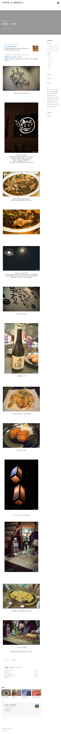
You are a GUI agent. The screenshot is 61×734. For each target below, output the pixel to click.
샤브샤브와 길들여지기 (9, 675)
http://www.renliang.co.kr (9, 44)
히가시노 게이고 (50, 91)
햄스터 (52, 101)
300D (58, 104)
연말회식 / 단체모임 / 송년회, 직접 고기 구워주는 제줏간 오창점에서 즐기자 (21, 59)
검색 (55, 3)
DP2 (53, 102)
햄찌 (48, 102)
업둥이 (54, 106)
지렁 (54, 89)
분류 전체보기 (50, 40)
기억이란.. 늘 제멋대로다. (13, 3)
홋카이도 (48, 95)
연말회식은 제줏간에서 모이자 (13, 57)
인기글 (52, 78)
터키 (53, 104)
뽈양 (48, 93)
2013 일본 (50, 62)
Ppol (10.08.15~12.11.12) (53, 48)
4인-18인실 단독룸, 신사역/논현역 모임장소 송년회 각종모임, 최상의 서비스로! (16, 49)
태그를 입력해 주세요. (53, 93)
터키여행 (48, 89)
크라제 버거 (7, 671)
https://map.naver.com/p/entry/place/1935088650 (15, 54)
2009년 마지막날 (8, 670)
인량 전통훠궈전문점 (10, 46)
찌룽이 (57, 89)
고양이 (48, 99)
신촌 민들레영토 (8, 673)
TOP (58, 729)
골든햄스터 (49, 97)
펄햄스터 (52, 99)
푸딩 (52, 89)
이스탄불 (48, 101)
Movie (49, 57)
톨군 (55, 104)
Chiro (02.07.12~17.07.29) (53, 45)
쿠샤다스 (55, 101)
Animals (49, 43)
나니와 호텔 (56, 99)
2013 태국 (50, 64)
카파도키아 (57, 97)
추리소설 (56, 102)
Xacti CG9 (53, 95)
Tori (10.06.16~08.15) (52, 47)
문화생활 (6, 667)
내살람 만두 (7, 677)
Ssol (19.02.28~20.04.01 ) (53, 50)
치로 (50, 104)
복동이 (53, 97)
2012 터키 (50, 60)
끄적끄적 (49, 66)
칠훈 (48, 104)
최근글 (48, 78)
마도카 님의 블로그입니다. (9, 707)
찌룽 (50, 102)
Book (49, 55)
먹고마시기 (11, 667)
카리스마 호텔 (49, 106)
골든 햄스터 (56, 91)
